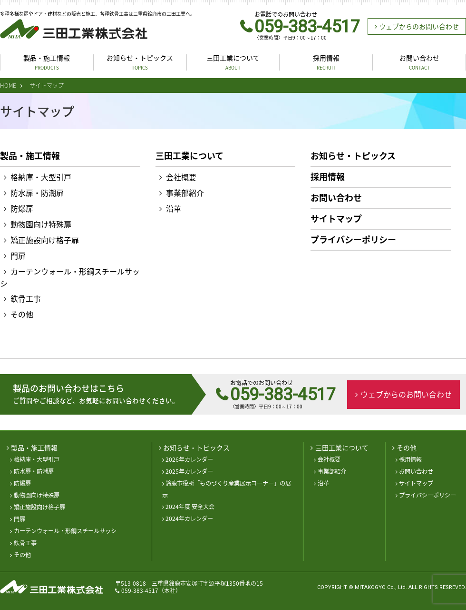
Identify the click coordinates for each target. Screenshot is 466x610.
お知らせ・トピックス (140, 62)
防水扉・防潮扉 (37, 192)
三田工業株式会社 (73, 29)
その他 (21, 314)
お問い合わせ (419, 62)
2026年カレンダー (189, 459)
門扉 (18, 255)
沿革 (173, 208)
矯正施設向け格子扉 (44, 239)
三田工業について (233, 62)
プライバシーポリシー (353, 239)
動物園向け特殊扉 (40, 224)
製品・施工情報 (46, 62)
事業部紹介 (185, 192)
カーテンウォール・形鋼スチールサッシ (65, 531)
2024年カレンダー (189, 518)
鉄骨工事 (25, 298)
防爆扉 (21, 208)
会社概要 (181, 177)
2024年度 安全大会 (189, 506)
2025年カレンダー (189, 471)
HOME (8, 85)
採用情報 (326, 62)
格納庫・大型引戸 (40, 177)
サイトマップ (336, 218)
